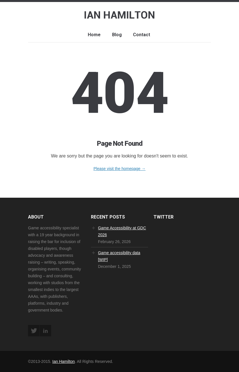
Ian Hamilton (63, 361)
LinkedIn (45, 330)
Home (94, 34)
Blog (117, 34)
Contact (141, 34)
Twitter (33, 330)
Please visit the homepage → (119, 168)
